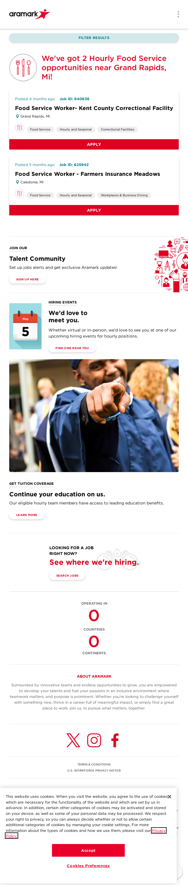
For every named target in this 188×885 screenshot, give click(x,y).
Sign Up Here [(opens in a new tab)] (27, 279)
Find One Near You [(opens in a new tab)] (72, 348)
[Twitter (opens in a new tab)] (73, 740)
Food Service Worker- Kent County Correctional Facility (94, 108)
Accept (88, 855)
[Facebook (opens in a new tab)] (115, 740)
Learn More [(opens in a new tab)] (27, 515)
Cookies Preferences (88, 870)
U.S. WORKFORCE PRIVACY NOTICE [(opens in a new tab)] (94, 770)
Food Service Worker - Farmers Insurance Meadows (87, 174)
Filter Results (94, 38)
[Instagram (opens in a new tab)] (94, 740)
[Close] (169, 801)
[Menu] (176, 14)
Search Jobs (67, 575)
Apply (94, 144)
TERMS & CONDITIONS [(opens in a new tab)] (94, 764)
